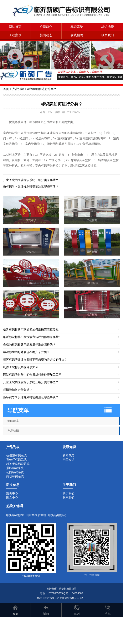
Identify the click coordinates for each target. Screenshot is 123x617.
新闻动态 (46, 35)
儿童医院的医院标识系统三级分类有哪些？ (30, 180)
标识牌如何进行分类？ (41, 89)
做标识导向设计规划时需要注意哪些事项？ (30, 186)
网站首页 (15, 26)
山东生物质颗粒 (36, 515)
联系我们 (107, 35)
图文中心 (12, 497)
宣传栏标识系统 (16, 459)
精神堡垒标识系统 (18, 463)
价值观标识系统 (16, 455)
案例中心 (12, 493)
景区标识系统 (15, 468)
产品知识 (18, 89)
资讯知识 (69, 447)
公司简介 (46, 26)
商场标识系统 (15, 476)
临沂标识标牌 (15, 515)
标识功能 (107, 26)
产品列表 (13, 447)
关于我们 (68, 493)
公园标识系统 (15, 472)
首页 (6, 89)
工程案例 (15, 35)
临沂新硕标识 (57, 515)
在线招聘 (77, 35)
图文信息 (13, 485)
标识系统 (77, 26)
